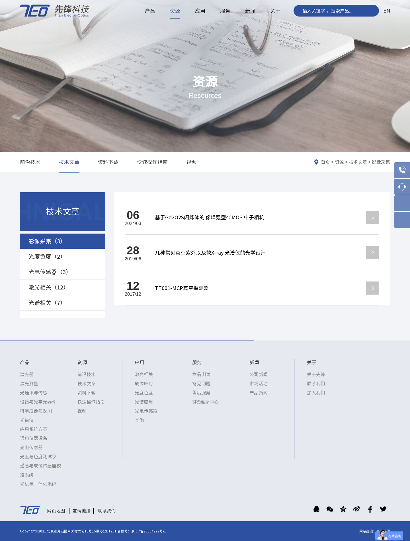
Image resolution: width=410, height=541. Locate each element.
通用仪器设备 (33, 438)
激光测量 (29, 383)
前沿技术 (30, 162)
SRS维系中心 (205, 402)
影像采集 (381, 162)
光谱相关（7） (47, 302)
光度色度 (144, 392)
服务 (225, 10)
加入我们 (316, 392)
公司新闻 (258, 374)
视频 (191, 162)
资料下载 (108, 162)
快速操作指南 (152, 162)
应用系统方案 (33, 429)
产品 (150, 10)
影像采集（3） (47, 241)
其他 (139, 420)
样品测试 (201, 374)
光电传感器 (31, 447)
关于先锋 (316, 374)
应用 (200, 10)
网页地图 (56, 510)
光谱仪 (27, 420)
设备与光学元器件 (38, 402)
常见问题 (201, 383)
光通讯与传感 (33, 392)
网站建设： (367, 531)
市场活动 (258, 383)
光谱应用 (144, 402)
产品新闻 (258, 392)
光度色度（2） (47, 256)
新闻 (250, 10)
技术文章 (69, 162)
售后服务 (201, 392)
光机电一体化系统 (38, 484)
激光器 (27, 374)
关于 (275, 10)
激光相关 (144, 374)
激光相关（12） (48, 287)
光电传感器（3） (49, 272)
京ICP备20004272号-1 (148, 531)
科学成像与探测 (36, 411)
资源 (175, 10)
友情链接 (81, 510)
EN (386, 10)
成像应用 (144, 383)
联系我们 (316, 383)
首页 (325, 162)
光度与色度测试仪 (38, 456)
